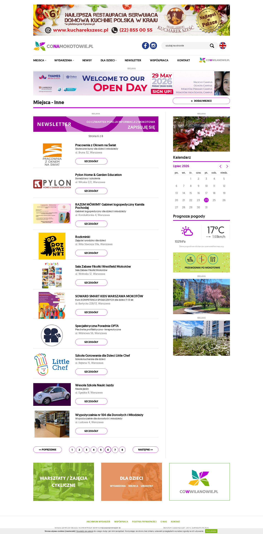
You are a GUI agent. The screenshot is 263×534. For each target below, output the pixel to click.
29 (190, 207)
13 (176, 193)
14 (184, 193)
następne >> (145, 449)
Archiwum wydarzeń (98, 521)
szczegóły (91, 161)
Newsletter (133, 60)
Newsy (87, 60)
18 (214, 193)
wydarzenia (118, 486)
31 (206, 207)
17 (206, 193)
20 (176, 200)
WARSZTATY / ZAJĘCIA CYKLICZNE (63, 481)
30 (198, 207)
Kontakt (183, 60)
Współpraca (159, 60)
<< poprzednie (47, 449)
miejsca (133, 486)
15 (191, 193)
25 (214, 200)
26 (224, 200)
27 (176, 207)
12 (224, 186)
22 (190, 200)
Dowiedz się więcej (84, 531)
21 (184, 200)
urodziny (147, 486)
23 (198, 200)
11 (214, 186)
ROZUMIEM (211, 531)
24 (206, 200)
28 (183, 207)
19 (224, 193)
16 (198, 193)
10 (206, 186)
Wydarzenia (63, 60)
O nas (164, 521)
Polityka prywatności (144, 521)
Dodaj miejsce (201, 101)
